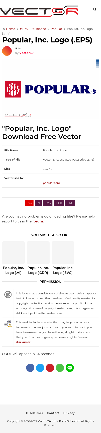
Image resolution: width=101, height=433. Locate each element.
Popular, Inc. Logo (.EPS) (47, 39)
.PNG (70, 203)
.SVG (48, 203)
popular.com (51, 183)
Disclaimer (34, 413)
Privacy (69, 413)
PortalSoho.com (69, 421)
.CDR (59, 203)
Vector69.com (47, 421)
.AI (38, 203)
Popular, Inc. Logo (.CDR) (38, 270)
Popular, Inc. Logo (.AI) (13, 270)
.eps (29, 203)
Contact (53, 413)
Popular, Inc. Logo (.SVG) (62, 270)
